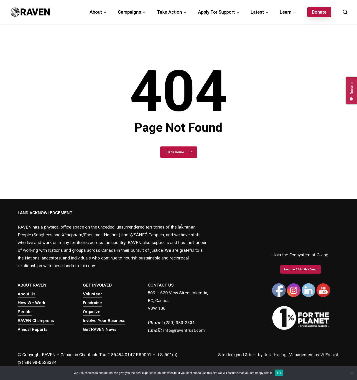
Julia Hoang (275, 355)
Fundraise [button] (92, 303)
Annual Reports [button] (33, 329)
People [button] (25, 312)
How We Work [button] (31, 303)
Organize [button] (91, 312)
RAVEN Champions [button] (36, 320)
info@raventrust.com (184, 330)
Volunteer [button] (92, 294)
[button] (300, 269)
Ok (279, 373)
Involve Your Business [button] (104, 320)
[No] (351, 373)
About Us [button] (27, 294)
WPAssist (329, 355)
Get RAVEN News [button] (100, 329)
